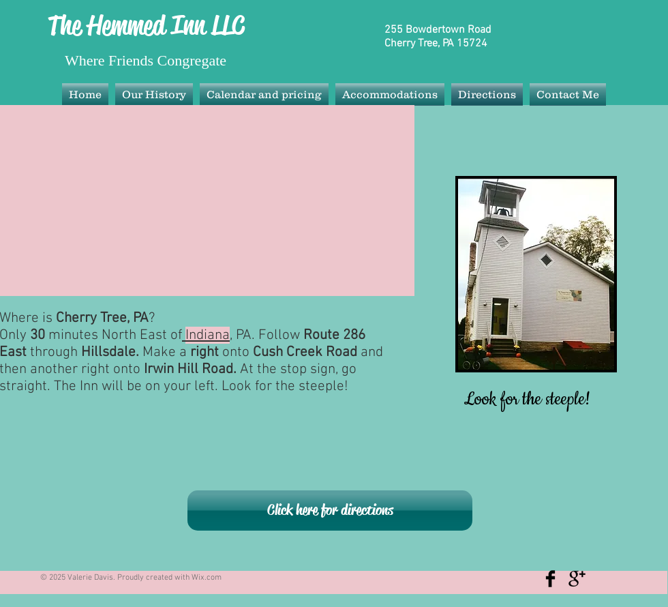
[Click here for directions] (329, 510)
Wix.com (207, 577)
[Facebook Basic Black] (550, 578)
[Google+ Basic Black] (577, 578)
